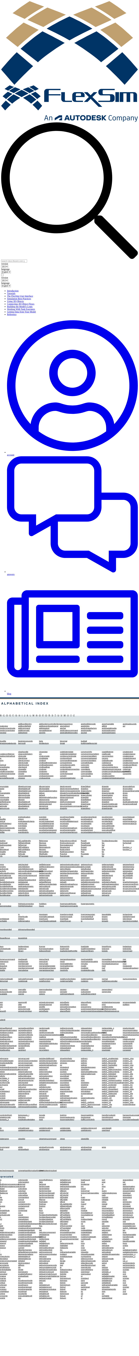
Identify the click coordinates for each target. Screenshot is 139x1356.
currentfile (127, 771)
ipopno (105, 919)
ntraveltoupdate (87, 1254)
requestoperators (109, 1039)
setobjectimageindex (111, 1254)
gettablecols (44, 1296)
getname (43, 1256)
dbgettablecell (24, 789)
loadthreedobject (88, 949)
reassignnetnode (46, 1039)
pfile (20, 1004)
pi (81, 1298)
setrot (104, 1263)
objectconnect (87, 1259)
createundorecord (130, 763)
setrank (105, 1261)
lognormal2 (127, 951)
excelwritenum (108, 819)
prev (104, 1186)
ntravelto (84, 1252)
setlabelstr (106, 1241)
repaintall (85, 1043)
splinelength (65, 1100)
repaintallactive (87, 1046)
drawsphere (107, 797)
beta (41, 741)
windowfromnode (46, 1147)
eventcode (22, 823)
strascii (84, 1087)
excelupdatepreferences (91, 832)
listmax (63, 1276)
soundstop (64, 1082)
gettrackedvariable (68, 1186)
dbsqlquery (23, 808)
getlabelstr (43, 1245)
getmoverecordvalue (48, 1254)
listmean (63, 1280)
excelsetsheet (87, 830)
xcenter (126, 1269)
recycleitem (44, 1050)
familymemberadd (47, 1193)
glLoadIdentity (66, 1204)
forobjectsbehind (46, 1221)
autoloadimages (108, 730)
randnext (22, 1050)
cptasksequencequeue (111, 769)
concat (21, 1199)
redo (62, 1035)
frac (40, 1226)
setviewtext (44, 1096)
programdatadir (129, 1002)
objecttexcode (87, 1263)
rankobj (105, 1197)
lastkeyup (22, 949)
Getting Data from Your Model (21, 312)
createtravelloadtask (27, 1232)
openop (42, 992)
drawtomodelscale (109, 804)
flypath (84, 841)
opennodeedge (45, 989)
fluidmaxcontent (67, 852)
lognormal (85, 1191)
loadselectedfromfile (68, 951)
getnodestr (43, 1263)
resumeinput (107, 1208)
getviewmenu (128, 867)
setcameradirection (26, 1078)
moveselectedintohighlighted (114, 961)
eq (19, 1278)
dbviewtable (44, 789)
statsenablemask (88, 1074)
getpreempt (65, 888)
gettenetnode (107, 867)
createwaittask (24, 1245)
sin (103, 1294)
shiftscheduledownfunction (50, 1102)
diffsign (21, 1265)
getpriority (64, 891)
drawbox (84, 789)
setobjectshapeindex (48, 1061)
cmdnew (42, 769)
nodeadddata (86, 1230)
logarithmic (106, 946)
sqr (124, 1182)
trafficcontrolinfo (88, 1119)
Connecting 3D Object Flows (20, 304)
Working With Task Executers (21, 309)
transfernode (128, 1237)
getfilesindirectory (46, 867)
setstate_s (106, 1272)
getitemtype (44, 1239)
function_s (127, 849)
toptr (41, 1119)
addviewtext (44, 728)
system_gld (127, 1067)
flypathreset (86, 845)
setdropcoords (24, 1091)
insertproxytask (66, 914)
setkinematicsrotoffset (27, 1104)
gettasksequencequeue (91, 888)
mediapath (22, 959)
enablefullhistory (25, 1274)
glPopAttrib (65, 1213)
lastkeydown (23, 946)
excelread (22, 1291)
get (40, 1230)
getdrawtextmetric (26, 886)
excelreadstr (86, 823)
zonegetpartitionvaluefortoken (31, 1170)
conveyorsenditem (89, 756)
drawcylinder (86, 795)
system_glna (128, 1078)
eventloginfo (23, 832)
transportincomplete (110, 1119)
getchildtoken (24, 867)
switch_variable (108, 1096)
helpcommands (66, 1243)
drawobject (85, 808)
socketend (64, 1067)
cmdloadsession (46, 765)
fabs (41, 1182)
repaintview (86, 1048)
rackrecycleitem (25, 1037)
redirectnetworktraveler (70, 1030)
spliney (84, 1063)
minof (83, 1208)
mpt (124, 961)
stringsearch (128, 1213)
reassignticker (45, 1041)
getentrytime (23, 893)
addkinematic (24, 730)
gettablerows (65, 1182)
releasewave (86, 1030)
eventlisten (23, 830)
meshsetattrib (87, 959)
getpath (63, 882)
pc (82, 1291)
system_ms (127, 1085)
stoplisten (85, 1082)
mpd (104, 966)
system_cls (127, 1061)
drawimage (85, 804)
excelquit (64, 826)
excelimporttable (67, 817)
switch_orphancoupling (112, 1080)
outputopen (86, 992)
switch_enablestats (110, 1058)
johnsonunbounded (26, 929)
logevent (105, 949)
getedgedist (23, 888)
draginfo (63, 808)
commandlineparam (68, 760)
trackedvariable (129, 1234)
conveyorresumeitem (90, 754)
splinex (84, 1061)
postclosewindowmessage (92, 1009)
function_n (127, 847)
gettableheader (45, 1298)
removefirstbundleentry (91, 1037)
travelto (126, 1239)
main (83, 1197)
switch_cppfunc (87, 1102)
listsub (63, 1296)
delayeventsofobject (47, 802)
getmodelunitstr (45, 1250)
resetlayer (106, 1046)
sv (82, 1096)
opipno (42, 994)
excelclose (43, 819)
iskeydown (127, 919)
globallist (64, 1210)
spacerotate (65, 1087)
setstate (105, 1269)
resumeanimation (130, 1030)
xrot (124, 1274)
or (82, 1276)
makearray (85, 1199)
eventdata (22, 826)
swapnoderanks (87, 1098)
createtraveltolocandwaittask (30, 1237)
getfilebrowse (45, 864)
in (19, 914)
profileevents (107, 1007)
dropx (125, 793)
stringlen (126, 1204)
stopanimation (129, 1191)
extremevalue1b (130, 823)
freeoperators (128, 841)
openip (21, 994)
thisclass (22, 1117)
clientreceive (23, 765)
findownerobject (46, 856)
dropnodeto (127, 789)
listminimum (65, 1285)
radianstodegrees (109, 1193)
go (124, 880)
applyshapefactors (89, 728)
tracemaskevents (67, 1117)
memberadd (23, 964)
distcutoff (64, 799)
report (104, 1032)
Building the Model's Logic (20, 306)
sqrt (124, 1184)
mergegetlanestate (47, 966)
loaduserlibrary (87, 951)
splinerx (63, 1104)
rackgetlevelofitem (26, 1028)
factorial (42, 1184)
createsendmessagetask (28, 1228)
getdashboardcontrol (27, 880)
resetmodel (106, 1048)
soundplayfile (65, 1080)
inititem (21, 919)
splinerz (84, 1058)
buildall (84, 741)
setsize (105, 1267)
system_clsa (128, 1065)
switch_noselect (108, 1078)
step (83, 1076)
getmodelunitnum (46, 1248)
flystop (84, 849)
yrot (124, 1283)
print (104, 1004)
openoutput (86, 1274)
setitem (105, 1232)
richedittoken (107, 1217)
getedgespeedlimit (26, 891)
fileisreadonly (45, 847)
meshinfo (64, 970)
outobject (85, 1278)
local (83, 1182)
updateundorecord (89, 1128)
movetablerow (87, 1215)
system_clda (107, 1100)
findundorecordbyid (68, 841)
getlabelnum (44, 1243)
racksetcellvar (24, 1043)
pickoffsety (64, 1002)
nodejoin (84, 981)
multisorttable (86, 1219)
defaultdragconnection (27, 1252)
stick (83, 1078)
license (42, 946)
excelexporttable (46, 828)
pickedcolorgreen (46, 1002)
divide (20, 1269)
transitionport (107, 1117)
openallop (22, 992)
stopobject (127, 1195)
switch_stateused (109, 1093)
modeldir (84, 968)
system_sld (127, 1087)
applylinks (85, 726)
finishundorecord (67, 843)
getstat (84, 875)
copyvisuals (86, 776)
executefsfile (107, 823)
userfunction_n (129, 1254)
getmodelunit (44, 886)
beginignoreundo (25, 741)
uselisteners (86, 1130)
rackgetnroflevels (25, 1035)
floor (41, 1210)
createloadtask (24, 1226)
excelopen (64, 823)
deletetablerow (24, 1259)
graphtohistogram (130, 882)
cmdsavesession (46, 776)
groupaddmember (67, 1232)
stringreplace (128, 1208)
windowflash (23, 1149)
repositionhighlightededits (113, 1037)
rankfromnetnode (46, 1032)
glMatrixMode (66, 1206)
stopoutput (127, 1197)
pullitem (126, 1004)
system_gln (127, 1076)
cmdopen (43, 771)
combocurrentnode (68, 756)
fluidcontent (65, 849)
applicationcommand (69, 730)
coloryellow (23, 1195)
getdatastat (23, 882)
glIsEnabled (128, 873)
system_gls (127, 1080)
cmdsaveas (44, 774)
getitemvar (43, 878)
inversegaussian (88, 914)
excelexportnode (25, 1280)
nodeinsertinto (87, 979)
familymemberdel (46, 1195)
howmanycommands (69, 906)
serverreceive (24, 1067)
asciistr (84, 733)
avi (124, 726)
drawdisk (85, 797)
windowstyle (86, 1149)
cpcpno (105, 758)
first (40, 1208)
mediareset (23, 961)
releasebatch (65, 1048)
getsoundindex (87, 873)
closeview (43, 752)
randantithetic (24, 1046)
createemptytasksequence (113, 778)
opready (63, 992)
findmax (42, 1204)
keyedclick (22, 938)
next (83, 1226)
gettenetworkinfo (109, 869)
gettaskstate (86, 891)
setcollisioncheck (25, 1085)
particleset (85, 1287)
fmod (41, 1213)
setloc (104, 1243)
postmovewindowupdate (91, 1011)
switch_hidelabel (109, 1074)
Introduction (13, 291)
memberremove (25, 966)
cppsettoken (23, 1219)
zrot (124, 1291)
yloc (124, 1280)
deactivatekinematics (48, 791)
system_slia (128, 1093)
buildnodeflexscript (89, 743)
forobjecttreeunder (110, 841)
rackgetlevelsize (25, 1030)
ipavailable (106, 914)
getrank (42, 1280)
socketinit (64, 1069)
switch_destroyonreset (90, 1104)
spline (62, 1093)
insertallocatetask (46, 916)
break (62, 743)
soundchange (66, 1074)
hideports (64, 1248)
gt (61, 1241)
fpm (103, 849)
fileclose (42, 843)
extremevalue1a (130, 821)
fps (103, 854)
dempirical (43, 806)
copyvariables (87, 774)
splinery (63, 1107)
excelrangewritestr (89, 817)
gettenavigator (108, 864)
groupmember (66, 1234)
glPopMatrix (65, 1215)
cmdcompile (44, 756)
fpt (103, 856)
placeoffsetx (65, 1009)
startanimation (129, 1186)
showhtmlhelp (66, 1058)
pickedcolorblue (25, 1011)
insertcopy (43, 919)
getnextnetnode (46, 895)
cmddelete (43, 758)
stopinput (127, 1193)
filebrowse (43, 841)
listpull (62, 1289)
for (82, 856)
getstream (85, 878)
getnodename (45, 1259)
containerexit (23, 1206)
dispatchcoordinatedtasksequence (75, 793)
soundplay (64, 1078)
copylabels (85, 769)
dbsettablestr (23, 806)
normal (105, 979)
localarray (85, 1184)
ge (40, 1228)
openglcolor (86, 1267)
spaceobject (128, 1180)
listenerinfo (64, 946)
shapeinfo (43, 1098)
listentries (64, 1272)
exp (19, 1298)
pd (82, 1294)
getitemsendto (45, 873)
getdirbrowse (23, 884)
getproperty (65, 895)
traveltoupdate (129, 1241)
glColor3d (64, 1193)
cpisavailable (107, 765)
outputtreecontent (88, 994)
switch (83, 1100)
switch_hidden (108, 1067)
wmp (104, 1147)
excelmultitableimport (69, 821)
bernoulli (22, 743)
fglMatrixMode (24, 843)
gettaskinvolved (87, 884)
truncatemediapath (131, 1119)
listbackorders (66, 1269)
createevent (128, 752)
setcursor (22, 1087)
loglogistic (127, 949)
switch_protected (109, 1085)
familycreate (44, 1186)
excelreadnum (87, 821)
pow (103, 1182)
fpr (103, 852)
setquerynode (108, 1259)
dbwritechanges (25, 1250)
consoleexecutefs (67, 765)
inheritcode (23, 916)
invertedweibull (87, 919)
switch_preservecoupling (112, 1082)
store (125, 1199)
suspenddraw (86, 1093)
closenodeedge (24, 776)
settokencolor (45, 1087)
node (83, 1228)
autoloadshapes (108, 733)
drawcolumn (86, 791)
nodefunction (44, 981)
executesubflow (108, 830)
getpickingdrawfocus (69, 884)
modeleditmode (87, 970)
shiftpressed (44, 1100)
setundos (106, 1287)
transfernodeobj (108, 1115)
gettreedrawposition (110, 884)
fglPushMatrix (24, 849)
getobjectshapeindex (69, 871)
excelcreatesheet (46, 821)
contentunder (65, 767)
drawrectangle (108, 793)
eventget (22, 828)
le (60, 1267)
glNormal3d (65, 1208)
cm (40, 754)
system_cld (107, 1098)
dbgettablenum (24, 791)
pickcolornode (24, 1009)
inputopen (43, 914)
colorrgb (21, 1186)
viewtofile (85, 1139)
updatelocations (46, 1128)
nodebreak (22, 981)
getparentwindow (67, 880)
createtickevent (129, 758)
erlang (21, 819)
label (62, 1263)
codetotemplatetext (68, 754)
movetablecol (86, 1213)
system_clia (107, 1104)
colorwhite (22, 1193)
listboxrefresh (45, 951)
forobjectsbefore (46, 1219)
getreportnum (86, 864)
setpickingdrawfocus (48, 1065)
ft (123, 845)
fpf (103, 847)
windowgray (44, 1149)
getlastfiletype (45, 882)
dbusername (44, 786)
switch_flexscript (109, 1063)
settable (105, 1274)
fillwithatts (43, 854)
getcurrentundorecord (27, 875)
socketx (63, 1072)
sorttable (105, 1296)
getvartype (64, 1189)
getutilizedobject (109, 888)
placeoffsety (65, 1011)
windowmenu (65, 1147)
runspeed (127, 1050)
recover (42, 1048)
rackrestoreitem (25, 1039)
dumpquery (23, 1272)
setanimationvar (25, 1072)
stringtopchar (128, 1217)
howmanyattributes (68, 904)
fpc (103, 843)
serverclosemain (25, 1063)
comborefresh (66, 758)
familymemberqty (46, 1197)
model (83, 966)
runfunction (127, 1046)
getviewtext (127, 871)
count (20, 1215)
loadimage (64, 949)
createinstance (129, 754)
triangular (127, 1117)
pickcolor (22, 1007)
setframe (22, 1096)
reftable (105, 1199)
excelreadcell (86, 819)
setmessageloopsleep (27, 1107)
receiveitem (44, 1046)
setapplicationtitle (25, 1074)
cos (19, 1213)
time (124, 1232)
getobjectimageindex (48, 1269)
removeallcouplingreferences (93, 1032)
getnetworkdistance (47, 893)
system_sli (127, 1091)
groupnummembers (68, 1237)
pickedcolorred (45, 1004)
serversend (23, 1069)
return (125, 1037)
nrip (82, 1245)
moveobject (107, 959)
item (62, 1259)
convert (63, 776)
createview (127, 767)
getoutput (64, 875)
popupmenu (86, 1007)
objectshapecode (88, 1261)
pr (103, 1184)
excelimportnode (25, 1283)
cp (82, 778)
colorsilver (22, 1189)
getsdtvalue (86, 869)
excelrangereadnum (68, 828)
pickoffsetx (43, 1011)
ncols (83, 1221)
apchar (63, 728)
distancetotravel (67, 797)
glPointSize (127, 878)
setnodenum (107, 1250)
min (82, 1206)
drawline (84, 806)
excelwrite (22, 1294)
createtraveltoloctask (27, 1239)
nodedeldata (86, 1232)
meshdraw (64, 968)
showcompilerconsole (48, 1104)
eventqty (42, 817)
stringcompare (87, 1089)
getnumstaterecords (47, 1267)
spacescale (65, 1089)
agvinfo (42, 733)
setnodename (108, 1248)
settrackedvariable (110, 1285)
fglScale (21, 854)
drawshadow (107, 795)
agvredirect (65, 726)
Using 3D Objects (15, 301)
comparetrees (66, 763)
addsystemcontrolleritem (49, 724)
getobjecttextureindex (69, 873)
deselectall (43, 808)
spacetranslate (66, 1091)
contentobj (22, 1210)
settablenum (107, 1278)
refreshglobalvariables (69, 1039)
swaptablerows (129, 1226)
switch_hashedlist (109, 1065)
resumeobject (107, 1210)
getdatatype (44, 1234)
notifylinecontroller (109, 981)
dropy (125, 795)
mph (104, 970)
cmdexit (42, 760)
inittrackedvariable (68, 1252)
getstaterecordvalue (47, 1289)
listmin (63, 1283)
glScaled (63, 1224)
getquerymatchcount (48, 1274)
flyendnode (65, 856)
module (84, 1210)
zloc (124, 1289)
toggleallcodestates (26, 1119)
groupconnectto (129, 886)
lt (81, 1195)
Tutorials (11, 293)
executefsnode (108, 826)
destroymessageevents (70, 791)
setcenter (106, 1226)
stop (83, 1080)
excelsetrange (87, 828)
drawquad (106, 789)
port (103, 1180)
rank (104, 1195)
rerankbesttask (108, 1041)
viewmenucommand (48, 1139)
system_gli (127, 1072)
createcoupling (108, 776)
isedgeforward (129, 916)
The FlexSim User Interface (20, 296)
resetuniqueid (128, 1028)
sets (103, 1265)
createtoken (128, 760)
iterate (62, 1261)
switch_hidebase (130, 1228)
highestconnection (26, 904)
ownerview (106, 992)
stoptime (84, 1085)
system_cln (107, 1107)
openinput (85, 1272)
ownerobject (107, 989)
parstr (83, 1285)
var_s (125, 1261)
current (21, 1248)
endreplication (24, 817)
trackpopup (86, 1117)
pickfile (42, 1007)
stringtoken (85, 1091)
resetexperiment (109, 1043)
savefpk (105, 1221)
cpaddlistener (107, 752)
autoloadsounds (129, 724)
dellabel (21, 1261)
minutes (84, 964)
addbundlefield (24, 726)
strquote (126, 1219)
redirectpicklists (66, 1032)
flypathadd (85, 843)
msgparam (127, 966)
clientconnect (24, 760)
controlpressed (66, 774)
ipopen (105, 916)
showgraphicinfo (109, 1289)
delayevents (44, 799)
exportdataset (128, 817)
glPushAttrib (65, 1217)
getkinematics (45, 880)
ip (81, 921)
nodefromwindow (46, 979)
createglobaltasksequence (29, 1224)
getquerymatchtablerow (49, 1276)
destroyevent (65, 786)
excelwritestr (107, 821)
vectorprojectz (129, 1267)
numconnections (130, 979)
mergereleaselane (68, 959)
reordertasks (86, 1041)
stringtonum (128, 1215)
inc (61, 1250)
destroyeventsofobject (69, 789)
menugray (43, 961)
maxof (83, 1204)
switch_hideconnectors (111, 1069)
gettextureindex (108, 871)
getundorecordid (109, 886)
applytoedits (86, 730)
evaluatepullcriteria (26, 821)
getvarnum (106, 893)
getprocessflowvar (68, 893)
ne (82, 1224)
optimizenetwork (67, 994)
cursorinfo (127, 774)
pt (102, 1189)
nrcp (83, 1243)
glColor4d (64, 1195)
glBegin (63, 1191)
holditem (42, 904)
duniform (126, 799)
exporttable (127, 819)
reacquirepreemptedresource (51, 1035)
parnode (84, 1283)
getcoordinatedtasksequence (30, 871)
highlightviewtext (25, 906)
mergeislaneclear (46, 970)
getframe (43, 869)
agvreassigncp (66, 724)
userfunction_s (129, 1256)
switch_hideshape (109, 1076)
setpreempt (44, 1067)
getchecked (23, 864)
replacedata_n (87, 1050)
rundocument (128, 1041)
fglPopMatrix (23, 847)
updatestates (65, 1130)
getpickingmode (67, 886)
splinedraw (64, 1096)
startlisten (85, 1069)
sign (103, 1291)
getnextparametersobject (70, 867)
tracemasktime (87, 1115)
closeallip (22, 769)
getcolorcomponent (47, 1232)
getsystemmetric (88, 880)
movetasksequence (110, 964)
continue (63, 771)
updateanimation (130, 1250)
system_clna (128, 1058)
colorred (21, 1184)
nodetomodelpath (88, 1237)
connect (21, 1202)
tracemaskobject (67, 1119)
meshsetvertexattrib (89, 961)
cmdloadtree (44, 767)
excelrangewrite (25, 1289)
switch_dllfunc (87, 1107)
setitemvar (22, 1102)
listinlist (63, 1274)
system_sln (127, 1096)
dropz (125, 797)
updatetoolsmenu (130, 1252)
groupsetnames (129, 891)
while (20, 1147)
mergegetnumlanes (47, 968)
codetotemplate (66, 752)
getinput (42, 1237)
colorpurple (23, 1180)
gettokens (106, 880)
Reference (11, 314)
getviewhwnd (128, 864)
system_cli (106, 1102)
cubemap (127, 769)
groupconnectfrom (130, 884)
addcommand (24, 728)
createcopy (106, 774)
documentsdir (66, 804)
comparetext (23, 1197)
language (5, 269)
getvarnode (107, 891)
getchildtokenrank (25, 869)
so (61, 1065)
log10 (83, 1189)
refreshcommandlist (68, 1037)
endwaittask (23, 1276)
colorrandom (23, 1182)
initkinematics (24, 921)
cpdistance (106, 763)
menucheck (44, 959)
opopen (63, 989)
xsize (125, 1276)
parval (83, 1289)
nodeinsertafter (66, 981)
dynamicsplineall (130, 804)
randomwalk (44, 1028)
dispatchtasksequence (69, 795)
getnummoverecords (48, 1265)
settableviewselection (48, 1082)
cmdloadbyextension (48, 763)
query (104, 1191)
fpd (103, 845)
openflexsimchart (88, 1265)
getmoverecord (45, 1252)
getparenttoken (66, 878)
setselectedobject (46, 1080)
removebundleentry (89, 1035)
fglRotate (22, 852)
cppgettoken (23, 1217)
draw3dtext (85, 786)
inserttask (64, 919)
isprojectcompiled (130, 921)
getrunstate (86, 867)
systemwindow (129, 1104)
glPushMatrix (65, 1219)
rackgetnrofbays (25, 1032)
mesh (62, 961)
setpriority (43, 1069)
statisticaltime (128, 1189)
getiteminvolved (46, 871)
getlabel (42, 1241)
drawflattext (86, 799)
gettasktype (86, 893)
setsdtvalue (44, 1078)
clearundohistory (25, 754)
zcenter (126, 1287)
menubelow (23, 970)
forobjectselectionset (48, 1224)
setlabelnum (107, 1239)
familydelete (44, 1189)
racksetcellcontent (26, 1041)
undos (125, 1245)
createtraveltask (25, 1234)
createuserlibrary (130, 765)
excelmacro (23, 1285)
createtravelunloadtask (28, 1241)
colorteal (22, 1191)
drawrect (105, 791)
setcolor (105, 1228)
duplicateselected (130, 802)
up (124, 1248)
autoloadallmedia (109, 728)
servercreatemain (25, 1065)
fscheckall (127, 843)
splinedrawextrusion (68, 1098)
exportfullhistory (46, 1180)
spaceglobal (107, 1298)
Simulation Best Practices (19, 298)
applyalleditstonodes (69, 733)
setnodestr (106, 1252)
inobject (63, 1254)
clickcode (22, 756)
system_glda (128, 1069)
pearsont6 (22, 1002)
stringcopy (127, 1202)
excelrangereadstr (68, 830)
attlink (104, 726)
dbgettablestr (23, 793)
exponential (107, 832)
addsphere (22, 733)
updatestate (65, 1128)
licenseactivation (46, 949)
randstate (43, 1030)
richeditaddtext (108, 1215)
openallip (22, 989)
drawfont (84, 802)
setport (105, 1256)
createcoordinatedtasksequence (115, 771)
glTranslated (65, 1228)
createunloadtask (25, 1243)
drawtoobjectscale (109, 806)
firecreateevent (66, 845)
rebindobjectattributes (48, 1043)
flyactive (63, 854)
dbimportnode (24, 795)
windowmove (65, 1149)
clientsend (22, 767)
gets (41, 1283)
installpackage (66, 1256)
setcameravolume (26, 1080)
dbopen (21, 799)
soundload (64, 1076)
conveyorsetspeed (89, 758)
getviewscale (128, 869)
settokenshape (45, 1089)
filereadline (43, 852)
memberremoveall (26, 968)
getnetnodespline (46, 891)
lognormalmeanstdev (90, 1193)
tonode (42, 1115)
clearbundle (23, 752)
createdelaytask (25, 1221)
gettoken (105, 873)
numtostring (86, 1256)
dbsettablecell (24, 802)
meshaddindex (66, 964)
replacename (107, 1030)
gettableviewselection (90, 882)
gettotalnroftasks (109, 882)
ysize (125, 1285)
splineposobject (66, 1102)
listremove (64, 1294)
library (21, 951)
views (62, 1139)
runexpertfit (127, 1043)
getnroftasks (65, 869)
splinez (84, 1065)
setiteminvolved (25, 1098)
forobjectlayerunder (47, 1217)
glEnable (64, 1199)
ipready (105, 921)
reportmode (107, 1035)
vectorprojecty (129, 1265)
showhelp (43, 1107)
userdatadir (107, 1128)
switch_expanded (109, 1061)
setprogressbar (45, 1072)
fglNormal (22, 845)
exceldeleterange (46, 823)
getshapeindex (87, 871)
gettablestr (64, 1184)
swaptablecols (129, 1224)
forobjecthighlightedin (48, 1215)
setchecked (23, 1082)
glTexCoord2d (66, 1226)
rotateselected (129, 1039)
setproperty (44, 1074)
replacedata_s (108, 1028)
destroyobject (24, 1263)
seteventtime (23, 1093)
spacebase (64, 1085)
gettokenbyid (107, 875)
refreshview (65, 1043)
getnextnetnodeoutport (69, 864)
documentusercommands (71, 806)
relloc (104, 1202)
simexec (63, 1063)
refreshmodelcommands (70, 1041)
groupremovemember (69, 1239)
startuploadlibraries (89, 1072)
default (42, 795)
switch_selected (108, 1087)
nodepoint (85, 1234)
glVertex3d (64, 1230)
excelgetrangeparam (48, 830)
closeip (21, 774)
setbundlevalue (24, 1076)
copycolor (85, 765)
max (83, 1202)
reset (104, 1206)
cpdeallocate (107, 760)
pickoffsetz (64, 1004)
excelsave (85, 826)
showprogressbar (67, 1061)
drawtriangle (107, 808)
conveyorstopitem (88, 760)
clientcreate (23, 763)
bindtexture (44, 743)
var (124, 1259)
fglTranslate (23, 856)
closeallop (22, 771)
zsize (125, 1294)
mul (82, 1217)
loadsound (85, 1180)
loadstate (85, 946)
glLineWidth (128, 875)
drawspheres (107, 799)
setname (105, 1245)
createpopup (128, 756)
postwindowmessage (111, 1002)
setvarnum (43, 1091)
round (104, 1219)
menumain (43, 964)
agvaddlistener (45, 730)
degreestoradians (25, 1254)
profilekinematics (109, 1009)
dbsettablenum (24, 804)
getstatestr (43, 1291)
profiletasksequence (110, 1011)
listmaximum (65, 1278)
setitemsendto (24, 1100)
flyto (82, 852)
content (21, 1208)
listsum (63, 1298)
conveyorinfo (86, 752)
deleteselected (45, 804)
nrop (83, 1248)
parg (83, 1280)
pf (81, 1296)
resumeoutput (108, 1213)
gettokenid (106, 878)
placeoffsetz (86, 1002)
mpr (124, 959)
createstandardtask (26, 1230)
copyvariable (86, 771)
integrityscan (65, 921)
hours (41, 906)
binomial (63, 741)
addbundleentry (25, 724)
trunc (125, 1243)
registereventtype (67, 1046)
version (4, 264)
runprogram (128, 1048)
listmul (63, 1287)
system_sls (127, 1100)
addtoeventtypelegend (48, 726)
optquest (84, 989)
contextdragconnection (70, 769)
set (103, 1224)
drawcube (85, 793)
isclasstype (127, 914)
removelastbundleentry (91, 1039)
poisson (84, 1004)
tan (124, 1230)
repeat (104, 1204)
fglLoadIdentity (24, 841)
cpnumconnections (110, 767)
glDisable (64, 1197)
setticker (42, 1085)
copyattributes (87, 763)
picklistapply (44, 1009)
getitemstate (44, 875)
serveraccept (23, 1058)
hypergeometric (87, 904)
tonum (42, 1117)
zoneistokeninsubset (48, 1170)
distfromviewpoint (67, 802)
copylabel (85, 767)
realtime (42, 1037)
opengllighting (87, 1269)
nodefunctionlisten (68, 979)
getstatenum (44, 1285)
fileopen (42, 849)
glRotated (64, 1221)
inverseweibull (87, 916)
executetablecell (25, 1296)
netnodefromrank (25, 979)
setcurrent (106, 1230)
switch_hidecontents (110, 1072)
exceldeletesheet (46, 826)
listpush (63, 1291)
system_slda (128, 1089)
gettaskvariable (87, 895)
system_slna (128, 1098)
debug (42, 793)
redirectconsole (66, 1028)
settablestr (106, 1283)
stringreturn (127, 1210)
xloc (124, 1272)
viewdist (21, 1139)
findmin (42, 1206)
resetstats (106, 1050)
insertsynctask (66, 916)
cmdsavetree (44, 778)
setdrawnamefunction (27, 1089)
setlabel (105, 1237)
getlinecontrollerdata (48, 884)
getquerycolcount (46, 1272)
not (82, 1241)
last (61, 1265)
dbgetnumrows (24, 786)
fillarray (42, 1199)
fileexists (43, 845)
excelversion (107, 817)
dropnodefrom (129, 786)
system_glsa (128, 1082)
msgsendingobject (130, 968)
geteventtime (23, 895)
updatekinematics (25, 1130)
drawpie (105, 786)
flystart (84, 847)
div (19, 1267)
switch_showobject (110, 1089)
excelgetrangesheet (47, 832)
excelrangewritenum (68, 832)
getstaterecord (45, 1287)
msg (124, 964)
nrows (83, 1250)
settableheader (108, 1276)
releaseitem (65, 1050)
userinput (106, 1130)
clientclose (22, 758)
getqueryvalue (45, 1278)
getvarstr (105, 895)
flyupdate (85, 854)
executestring (107, 828)
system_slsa (128, 1102)
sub (124, 1221)
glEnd (62, 1202)
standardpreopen (88, 1067)
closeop (21, 778)
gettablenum (65, 1180)
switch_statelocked (110, 1091)
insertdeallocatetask (47, 921)
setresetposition (46, 1076)
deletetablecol (24, 1256)
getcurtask (22, 878)
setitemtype (107, 1234)
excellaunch (65, 819)
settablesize (107, 1280)
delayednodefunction (48, 797)
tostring (63, 1115)
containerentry (24, 1204)
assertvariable (108, 724)
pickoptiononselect (68, 1007)
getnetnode (44, 888)
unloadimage (23, 1128)
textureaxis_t (23, 1115)
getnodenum (44, 1261)
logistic (105, 951)
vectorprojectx (129, 1263)
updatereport (44, 1130)
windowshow (86, 1147)
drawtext (105, 802)
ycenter (126, 1278)
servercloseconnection (28, 1061)
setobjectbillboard (46, 1058)
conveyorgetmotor (68, 778)
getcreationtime (25, 873)
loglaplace (127, 946)
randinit (21, 1048)
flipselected (65, 847)
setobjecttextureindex (48, 1063)
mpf (103, 968)
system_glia (128, 1074)
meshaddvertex (66, 966)
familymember (45, 1191)
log (82, 1186)
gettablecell (44, 1294)
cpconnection (107, 756)
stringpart (127, 1206)
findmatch (43, 1202)
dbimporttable (24, 797)
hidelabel (64, 1245)
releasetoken (86, 1028)
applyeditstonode (88, 724)
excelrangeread (25, 1287)
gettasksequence (88, 886)
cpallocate (106, 754)
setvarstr (43, 1093)
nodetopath (86, 1239)
